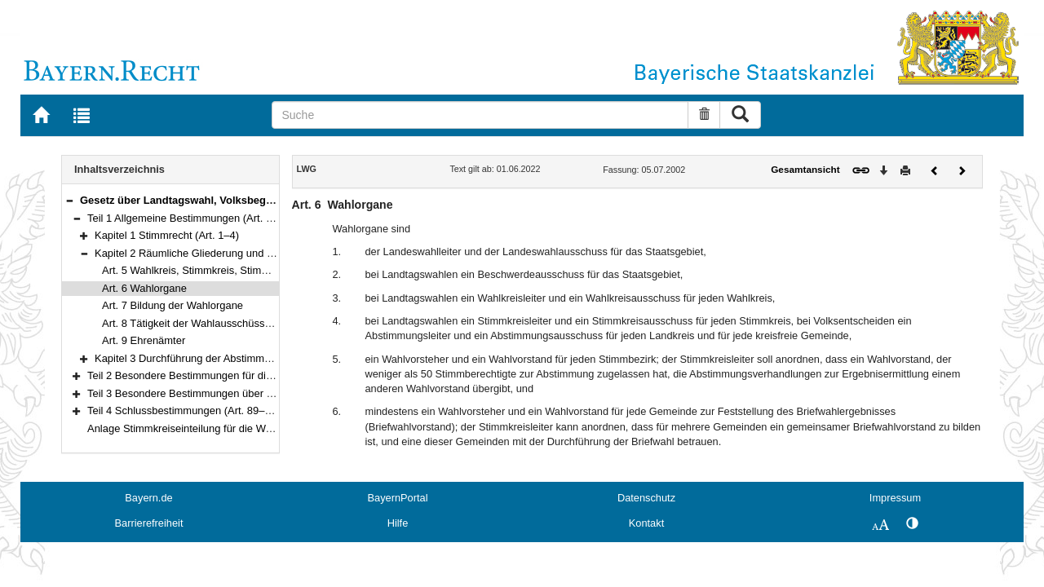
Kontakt (646, 523)
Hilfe (398, 523)
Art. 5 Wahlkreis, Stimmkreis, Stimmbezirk (200, 270)
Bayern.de (148, 498)
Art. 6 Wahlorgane (144, 288)
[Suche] (480, 115)
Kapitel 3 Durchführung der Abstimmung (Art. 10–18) (218, 358)
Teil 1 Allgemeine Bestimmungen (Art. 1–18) (190, 218)
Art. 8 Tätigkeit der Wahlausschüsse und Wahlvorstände (233, 323)
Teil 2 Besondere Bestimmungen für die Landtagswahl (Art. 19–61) (243, 375)
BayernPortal (398, 498)
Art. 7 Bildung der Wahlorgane (172, 305)
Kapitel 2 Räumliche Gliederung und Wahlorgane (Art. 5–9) (232, 253)
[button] (69, 200)
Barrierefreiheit (149, 523)
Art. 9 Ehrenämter (143, 340)
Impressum (895, 498)
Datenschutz (646, 498)
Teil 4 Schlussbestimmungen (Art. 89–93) (183, 410)
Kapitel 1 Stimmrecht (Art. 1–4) (167, 235)
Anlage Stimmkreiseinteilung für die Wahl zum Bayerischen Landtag (246, 428)
